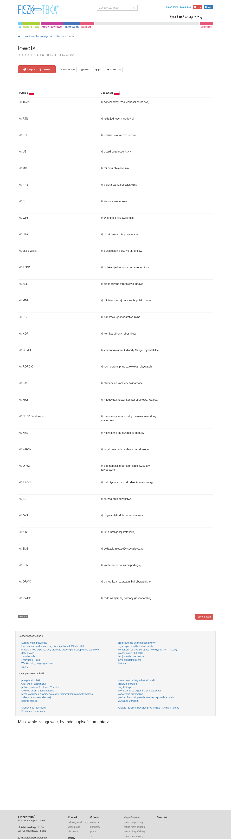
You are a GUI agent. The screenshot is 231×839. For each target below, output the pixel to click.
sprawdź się (114, 69)
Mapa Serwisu (131, 817)
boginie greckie (29, 700)
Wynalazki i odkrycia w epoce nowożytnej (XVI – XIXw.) (147, 649)
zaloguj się (185, 7)
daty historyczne (126, 687)
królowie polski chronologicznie (37, 690)
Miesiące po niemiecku (33, 707)
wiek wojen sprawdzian (33, 683)
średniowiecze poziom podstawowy (137, 642)
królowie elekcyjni (127, 683)
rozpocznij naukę (36, 69)
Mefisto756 (68, 55)
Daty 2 (24, 666)
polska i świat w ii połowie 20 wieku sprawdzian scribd (146, 697)
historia (23, 616)
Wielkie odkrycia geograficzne (37, 663)
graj (98, 69)
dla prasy (73, 831)
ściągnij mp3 (68, 69)
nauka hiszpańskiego (135, 831)
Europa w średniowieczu (34, 642)
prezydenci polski (30, 680)
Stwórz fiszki (204, 616)
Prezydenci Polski (30, 659)
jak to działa (71, 26)
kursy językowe (52, 26)
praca (93, 831)
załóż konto (172, 7)
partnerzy (95, 827)
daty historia (27, 653)
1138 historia (28, 656)
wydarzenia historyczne (130, 694)
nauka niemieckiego (134, 827)
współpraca (74, 827)
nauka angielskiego (134, 822)
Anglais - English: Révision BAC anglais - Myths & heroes (148, 707)
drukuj (85, 69)
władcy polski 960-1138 (130, 653)
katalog (87, 26)
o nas (93, 822)
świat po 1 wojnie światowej (36, 697)
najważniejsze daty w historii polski (136, 680)
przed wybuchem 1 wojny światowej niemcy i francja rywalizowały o (57, 694)
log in (197, 7)
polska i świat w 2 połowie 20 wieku (40, 687)
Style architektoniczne (129, 659)
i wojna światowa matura (131, 656)
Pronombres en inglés (33, 711)
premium (206, 26)
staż (92, 836)
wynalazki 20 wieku (128, 700)
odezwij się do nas (78, 822)
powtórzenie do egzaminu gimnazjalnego (140, 690)
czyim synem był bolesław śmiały (135, 646)
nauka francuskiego (134, 836)
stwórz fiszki (31, 26)
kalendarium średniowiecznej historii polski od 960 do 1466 (52, 646)
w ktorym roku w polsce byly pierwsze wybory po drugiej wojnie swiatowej (60, 649)
